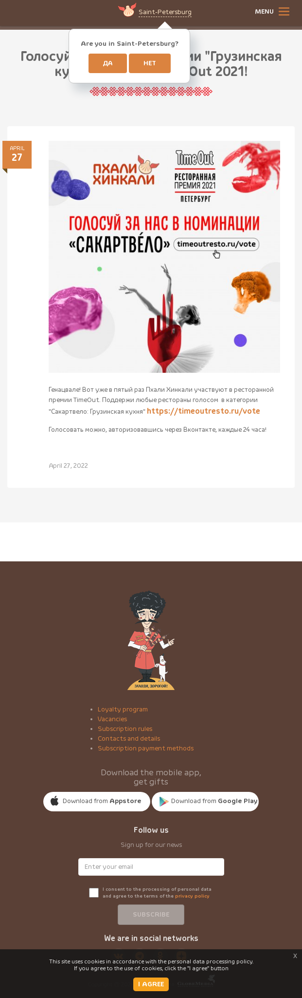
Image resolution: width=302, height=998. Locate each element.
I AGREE (151, 984)
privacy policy (192, 896)
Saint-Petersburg (165, 12)
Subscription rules (125, 729)
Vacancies (112, 719)
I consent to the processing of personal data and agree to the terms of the (157, 892)
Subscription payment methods (146, 748)
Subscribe (151, 914)
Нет (149, 63)
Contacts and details (129, 738)
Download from (102, 801)
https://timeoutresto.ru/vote (203, 411)
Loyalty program (123, 709)
